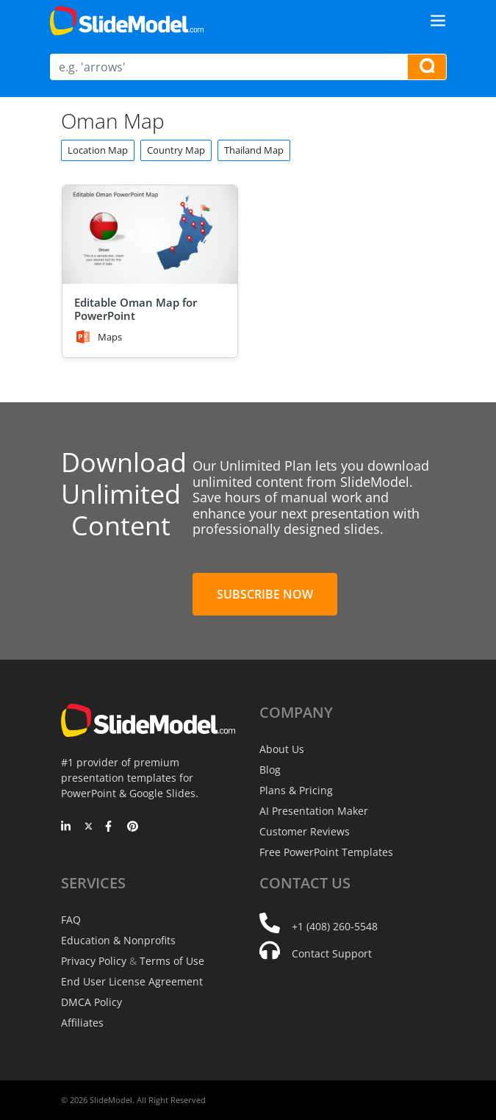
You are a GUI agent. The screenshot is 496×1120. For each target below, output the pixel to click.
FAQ (71, 920)
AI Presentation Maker (313, 811)
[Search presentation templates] (427, 67)
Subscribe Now (265, 594)
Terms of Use (172, 961)
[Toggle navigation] (438, 20)
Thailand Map (254, 150)
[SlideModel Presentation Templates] (127, 20)
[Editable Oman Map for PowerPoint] (149, 234)
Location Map (98, 150)
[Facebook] (110, 827)
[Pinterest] (132, 827)
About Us (281, 749)
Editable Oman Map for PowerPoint (135, 309)
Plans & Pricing (296, 790)
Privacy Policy (93, 961)
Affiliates (82, 1023)
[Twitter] (88, 827)
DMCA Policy (91, 1002)
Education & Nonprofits (118, 940)
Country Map (176, 150)
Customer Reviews (304, 831)
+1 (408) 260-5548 (335, 926)
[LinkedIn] (66, 827)
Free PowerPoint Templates (326, 852)
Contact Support (332, 953)
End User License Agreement (132, 981)
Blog (270, 770)
